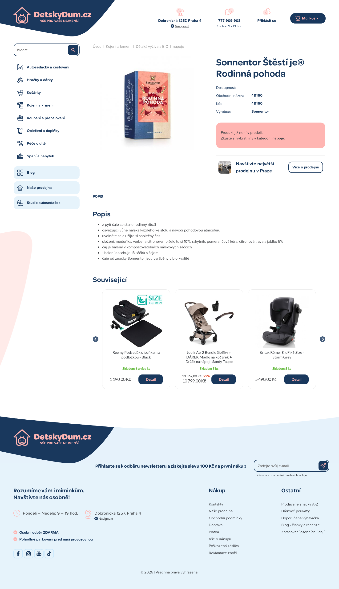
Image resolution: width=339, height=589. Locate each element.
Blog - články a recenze (300, 524)
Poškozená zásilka (224, 545)
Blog (31, 172)
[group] (136, 339)
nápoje (178, 46)
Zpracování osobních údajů (303, 531)
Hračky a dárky (40, 80)
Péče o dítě (36, 143)
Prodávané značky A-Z (299, 504)
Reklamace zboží (223, 552)
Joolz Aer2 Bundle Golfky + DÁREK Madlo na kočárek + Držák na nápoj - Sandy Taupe (209, 356)
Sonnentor (260, 111)
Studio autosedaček (44, 202)
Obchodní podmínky (225, 518)
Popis (98, 196)
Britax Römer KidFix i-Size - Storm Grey (281, 354)
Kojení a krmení (40, 105)
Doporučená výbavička (300, 518)
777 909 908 (229, 20)
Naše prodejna (39, 187)
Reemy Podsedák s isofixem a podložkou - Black (136, 354)
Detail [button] (151, 379)
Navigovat (182, 26)
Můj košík (310, 18)
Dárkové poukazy (295, 510)
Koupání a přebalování (46, 118)
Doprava (215, 524)
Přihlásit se (266, 20)
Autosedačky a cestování (48, 67)
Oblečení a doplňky (43, 130)
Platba (214, 531)
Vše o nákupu (220, 538)
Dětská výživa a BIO (152, 46)
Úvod (97, 46)
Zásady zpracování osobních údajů (282, 475)
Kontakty (216, 504)
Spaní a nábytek (40, 156)
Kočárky (34, 92)
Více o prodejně (305, 167)
